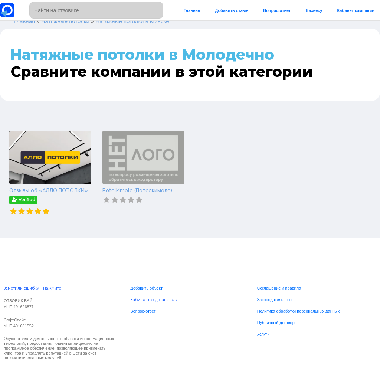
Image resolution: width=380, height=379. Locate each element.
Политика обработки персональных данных (298, 311)
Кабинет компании (355, 10)
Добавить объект (146, 288)
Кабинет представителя (154, 299)
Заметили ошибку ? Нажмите (32, 288)
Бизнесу (313, 10)
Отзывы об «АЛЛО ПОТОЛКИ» (48, 190)
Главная (192, 10)
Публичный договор (276, 322)
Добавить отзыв (231, 10)
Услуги (263, 334)
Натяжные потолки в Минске (132, 21)
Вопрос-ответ (277, 10)
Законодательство (274, 299)
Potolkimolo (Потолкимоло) (137, 190)
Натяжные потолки (65, 21)
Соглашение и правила (279, 288)
